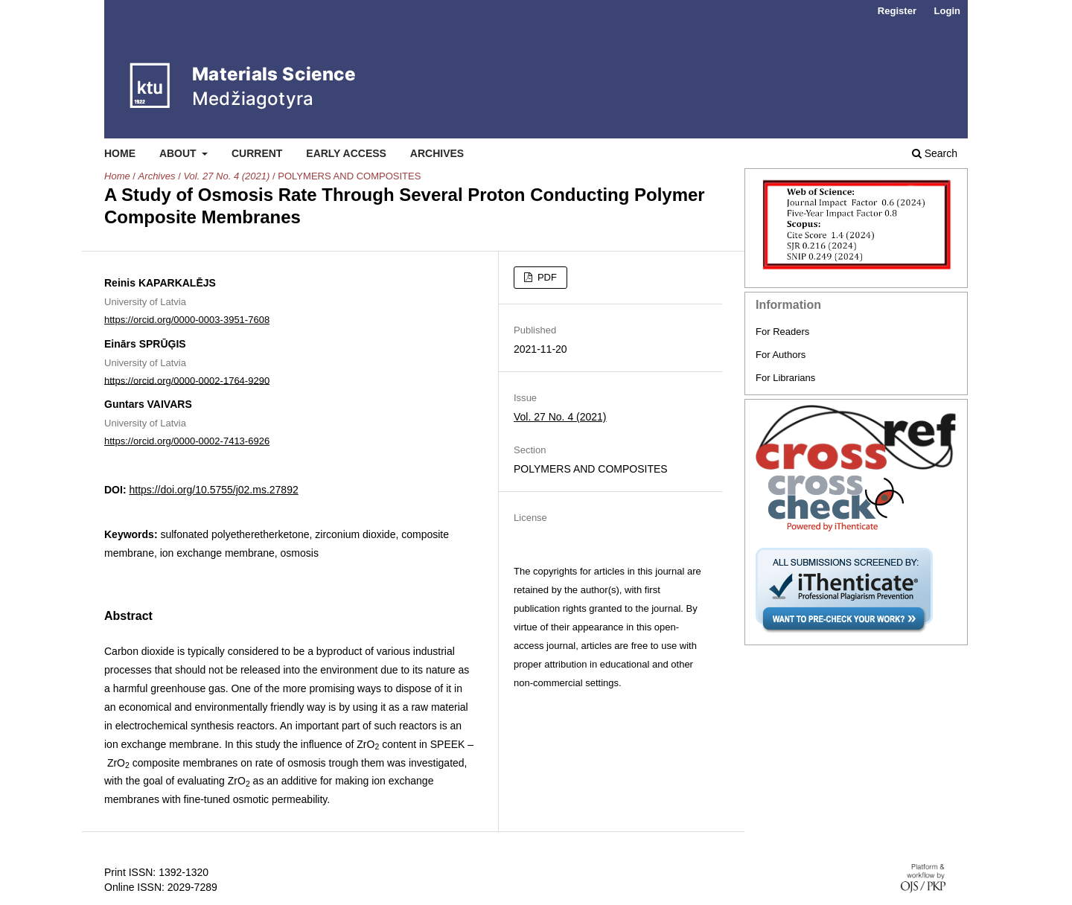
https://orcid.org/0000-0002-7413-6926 (186, 441)
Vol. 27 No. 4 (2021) (226, 176)
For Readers (782, 331)
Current (257, 153)
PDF (546, 277)
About (179, 153)
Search (934, 153)
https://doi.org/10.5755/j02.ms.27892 (213, 490)
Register (897, 10)
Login (947, 10)
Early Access (346, 153)
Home (119, 153)
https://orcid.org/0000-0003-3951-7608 (186, 319)
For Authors (780, 354)
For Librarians (785, 377)
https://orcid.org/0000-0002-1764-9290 (186, 380)
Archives (437, 153)
